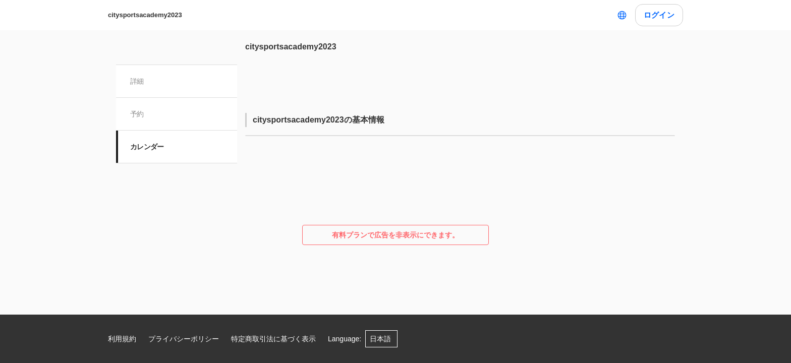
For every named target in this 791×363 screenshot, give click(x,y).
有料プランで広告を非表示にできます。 (395, 235)
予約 (137, 114)
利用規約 (122, 339)
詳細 (137, 81)
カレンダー (147, 147)
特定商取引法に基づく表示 (273, 339)
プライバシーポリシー (183, 339)
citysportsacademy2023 (145, 15)
